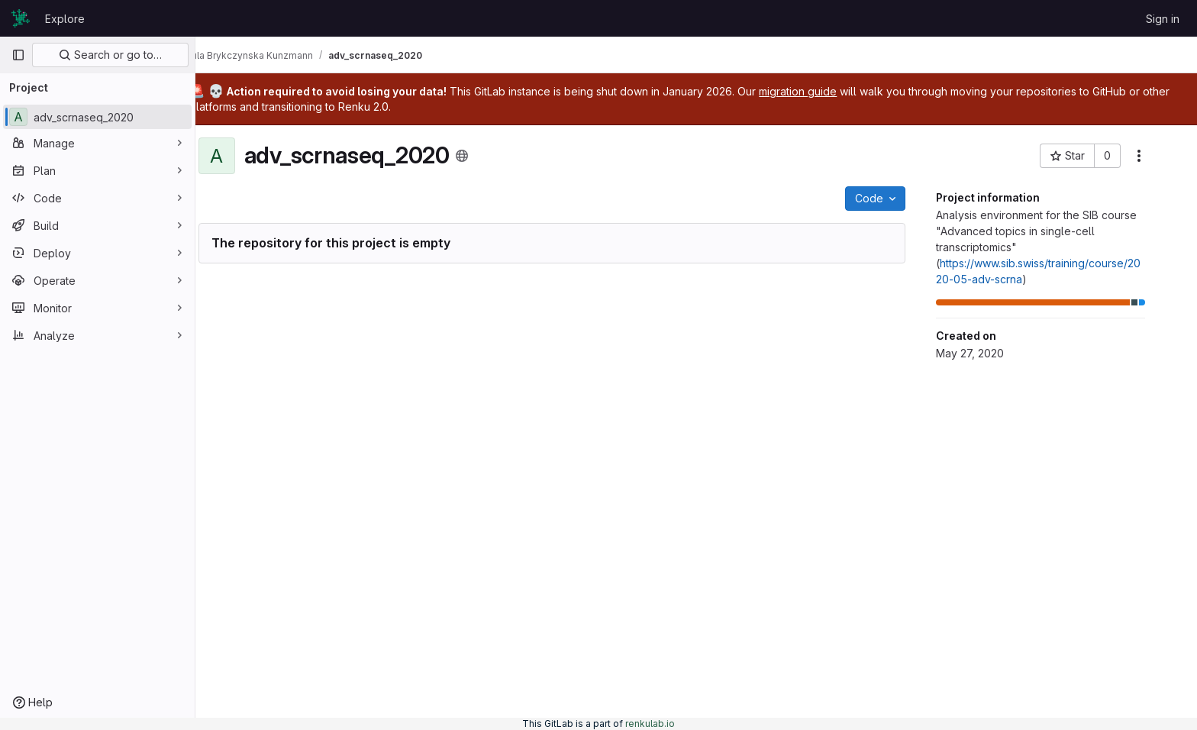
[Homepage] (20, 18)
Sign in (1162, 18)
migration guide (841, 91)
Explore (65, 18)
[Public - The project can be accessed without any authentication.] (483, 156)
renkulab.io (650, 723)
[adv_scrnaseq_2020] (97, 117)
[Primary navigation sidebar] (18, 55)
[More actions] (1160, 156)
